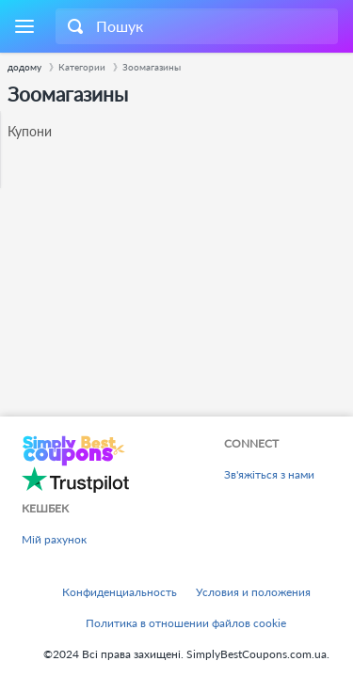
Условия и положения (253, 592)
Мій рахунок (54, 539)
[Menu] (24, 26)
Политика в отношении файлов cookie (186, 623)
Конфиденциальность (119, 592)
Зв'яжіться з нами (269, 474)
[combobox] (197, 26)
